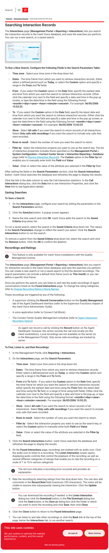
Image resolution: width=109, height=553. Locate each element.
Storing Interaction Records (43, 157)
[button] (19, 10)
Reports (9, 19)
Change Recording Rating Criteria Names (36, 289)
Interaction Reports (21, 19)
